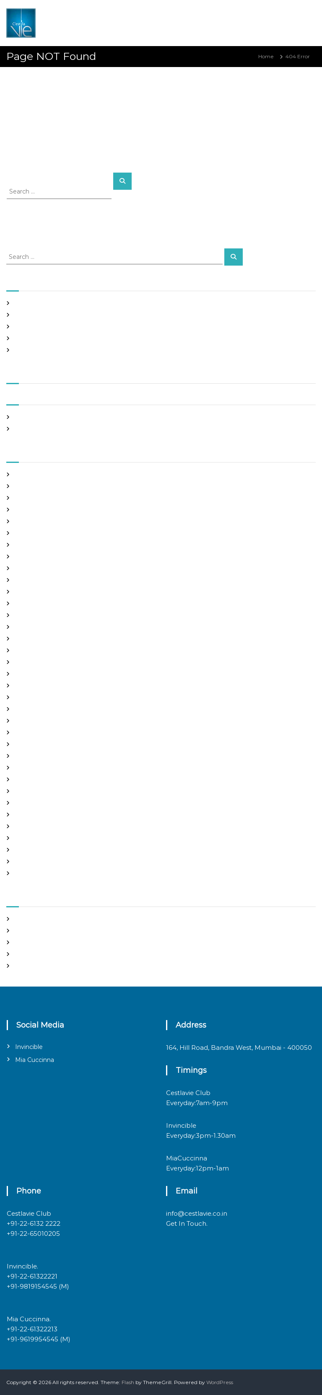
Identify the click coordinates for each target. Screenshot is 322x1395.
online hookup (32, 779)
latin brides (28, 685)
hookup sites (30, 662)
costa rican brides (36, 568)
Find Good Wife (34, 592)
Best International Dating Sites (53, 498)
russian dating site (37, 814)
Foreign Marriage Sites (43, 615)
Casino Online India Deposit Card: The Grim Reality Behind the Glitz (100, 350)
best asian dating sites (42, 474)
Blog (20, 509)
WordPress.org (33, 966)
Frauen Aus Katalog (39, 639)
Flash (128, 1382)
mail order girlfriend (40, 744)
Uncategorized (33, 861)
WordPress (219, 1382)
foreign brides (32, 603)
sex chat (25, 826)
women (24, 873)
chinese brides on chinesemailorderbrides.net (72, 545)
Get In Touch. (187, 1223)
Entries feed (30, 942)
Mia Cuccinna (34, 1060)
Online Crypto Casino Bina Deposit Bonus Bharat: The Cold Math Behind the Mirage (119, 315)
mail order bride (35, 721)
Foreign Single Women (43, 627)
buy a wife (28, 533)
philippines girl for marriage (49, 791)
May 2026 (27, 417)
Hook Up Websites (37, 650)
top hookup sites (35, 838)
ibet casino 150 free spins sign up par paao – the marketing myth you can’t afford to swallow (128, 338)
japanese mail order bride (47, 674)
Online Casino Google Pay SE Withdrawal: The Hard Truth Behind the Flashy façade (119, 326)
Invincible (29, 1047)
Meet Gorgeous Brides (43, 756)
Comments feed (35, 954)
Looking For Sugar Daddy (46, 709)
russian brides (32, 803)
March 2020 (30, 429)
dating (23, 580)
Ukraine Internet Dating (45, 850)
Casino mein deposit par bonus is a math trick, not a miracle (89, 303)
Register (25, 919)
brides (22, 521)
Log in (22, 930)
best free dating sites (41, 486)
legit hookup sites (36, 697)
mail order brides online (44, 732)
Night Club (28, 768)
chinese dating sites (39, 556)
